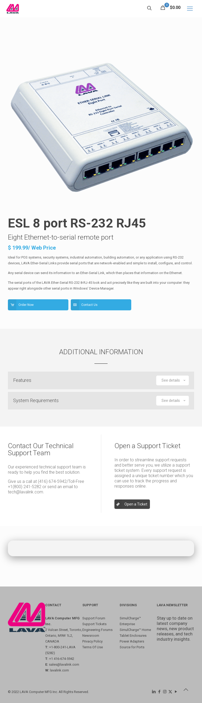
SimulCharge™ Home (135, 630)
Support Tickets (94, 624)
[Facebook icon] (159, 691)
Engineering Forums (97, 630)
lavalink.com (59, 670)
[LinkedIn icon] (154, 691)
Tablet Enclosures (133, 636)
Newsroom (90, 636)
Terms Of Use (92, 647)
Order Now (21, 304)
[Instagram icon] (165, 691)
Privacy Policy (92, 641)
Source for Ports (132, 647)
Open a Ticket (130, 504)
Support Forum (93, 618)
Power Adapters (132, 641)
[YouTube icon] (176, 691)
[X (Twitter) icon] (170, 691)
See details (173, 380)
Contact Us (84, 304)
